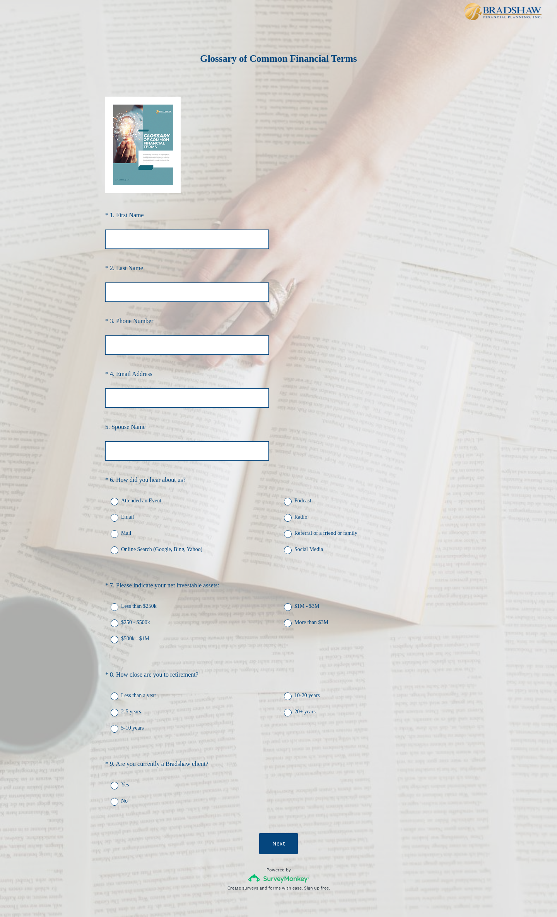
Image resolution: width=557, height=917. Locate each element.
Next (278, 815)
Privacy (261, 898)
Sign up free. (317, 860)
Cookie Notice (289, 898)
